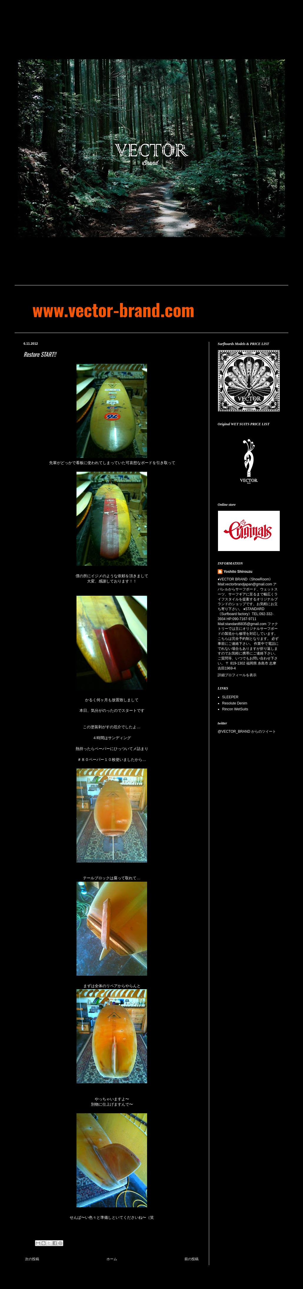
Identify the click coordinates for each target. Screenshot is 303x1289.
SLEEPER (230, 697)
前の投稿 (191, 1259)
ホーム (111, 1259)
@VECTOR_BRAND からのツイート (247, 731)
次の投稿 (32, 1259)
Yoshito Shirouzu (238, 572)
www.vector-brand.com (113, 309)
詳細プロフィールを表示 (237, 675)
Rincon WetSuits (235, 709)
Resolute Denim (234, 703)
